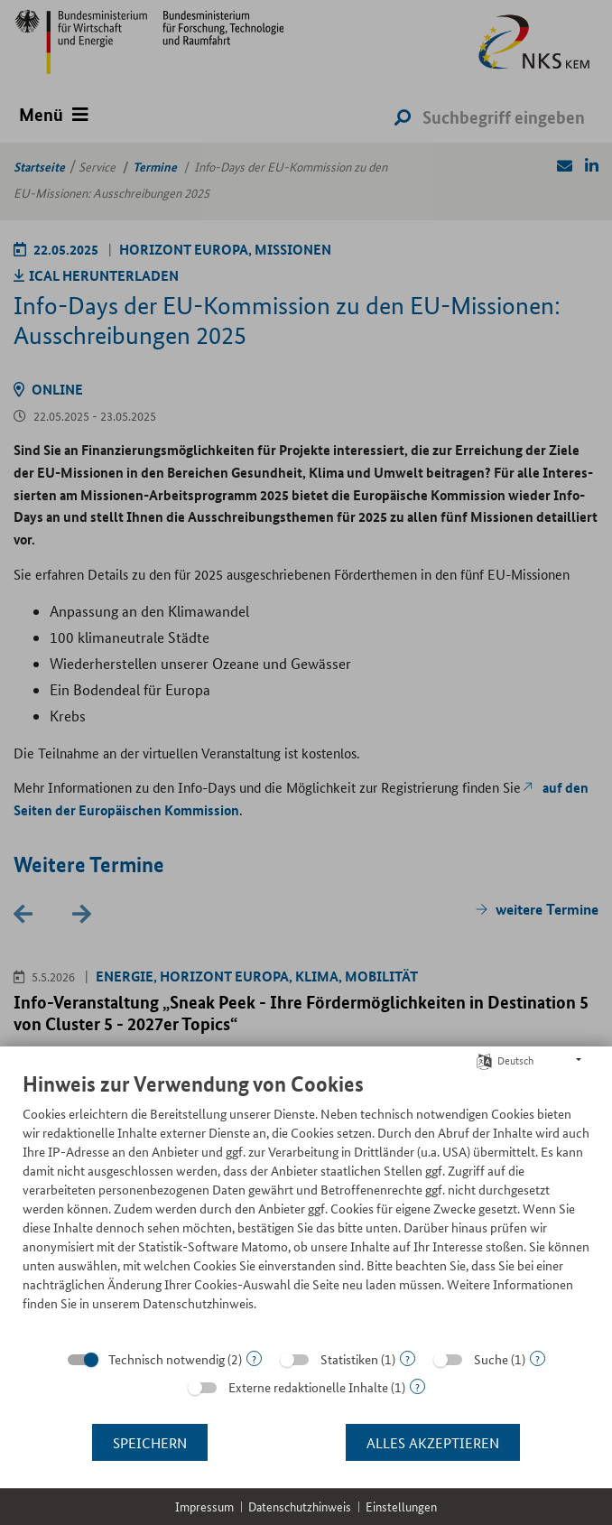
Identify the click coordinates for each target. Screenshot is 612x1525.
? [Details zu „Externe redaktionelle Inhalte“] (417, 1386)
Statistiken (349, 1359)
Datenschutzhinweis (299, 1506)
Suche (491, 1359)
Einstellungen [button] (401, 1506)
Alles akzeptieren (432, 1442)
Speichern (150, 1442)
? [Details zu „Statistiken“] (407, 1358)
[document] (306, 1205)
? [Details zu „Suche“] (537, 1358)
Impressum (204, 1506)
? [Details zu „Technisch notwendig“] (254, 1358)
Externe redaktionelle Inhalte (308, 1387)
